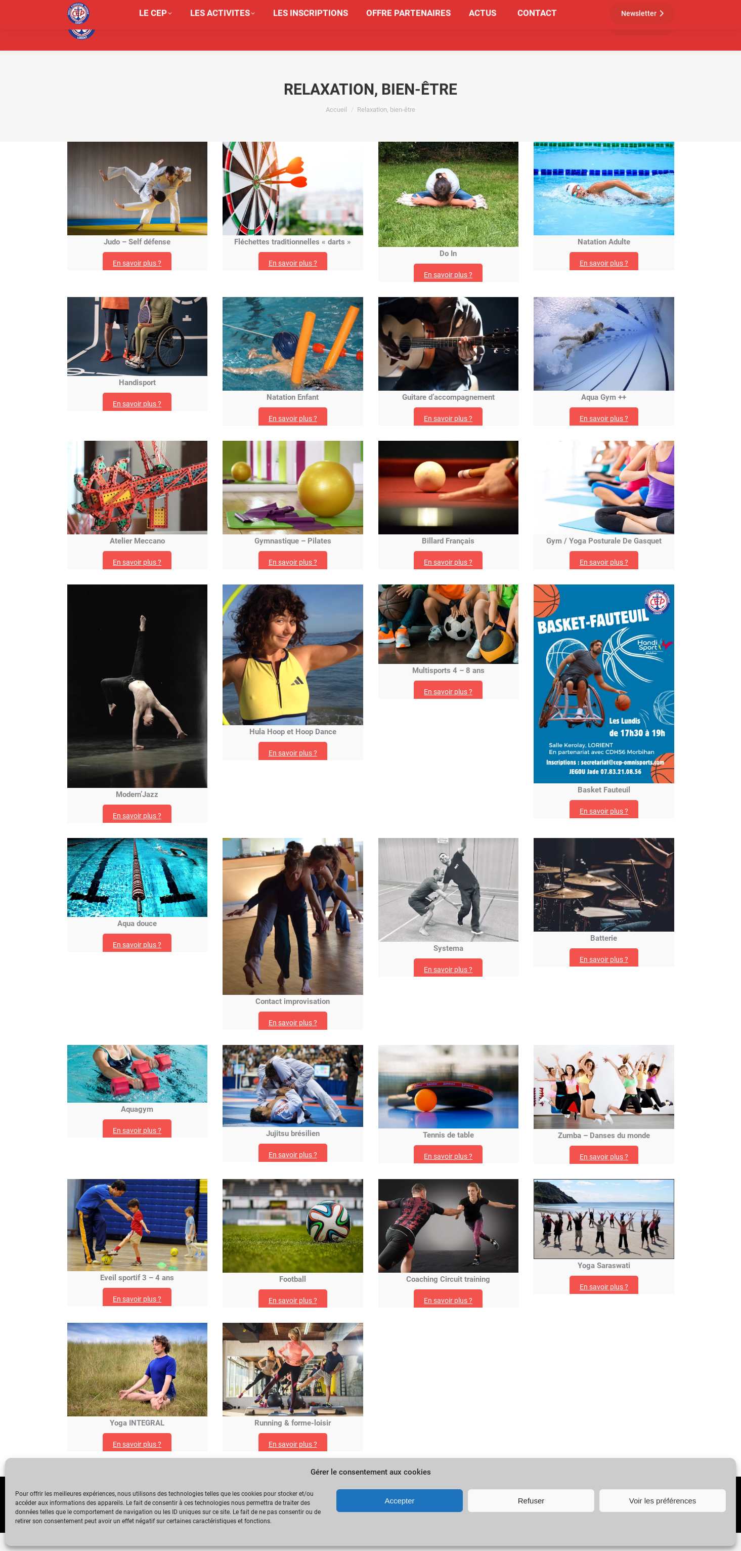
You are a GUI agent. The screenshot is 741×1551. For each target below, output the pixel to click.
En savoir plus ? (137, 281)
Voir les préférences (662, 1500)
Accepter (399, 1500)
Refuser (531, 1500)
